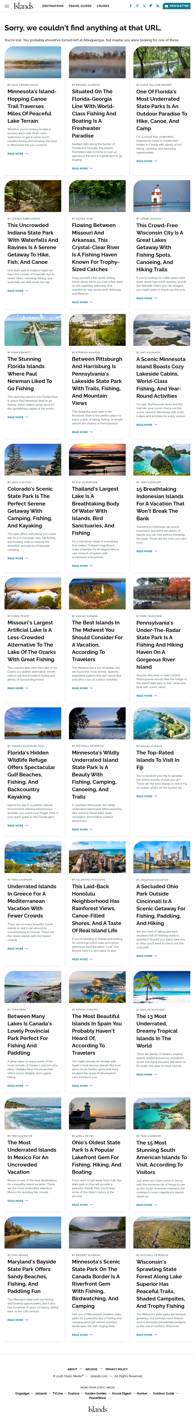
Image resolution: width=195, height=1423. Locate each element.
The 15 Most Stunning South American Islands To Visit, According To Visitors (161, 1157)
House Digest (121, 1393)
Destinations (52, 6)
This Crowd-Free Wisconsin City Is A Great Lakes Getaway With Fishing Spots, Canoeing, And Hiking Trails (159, 247)
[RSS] (158, 7)
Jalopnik (41, 1393)
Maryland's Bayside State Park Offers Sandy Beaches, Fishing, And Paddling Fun (32, 1276)
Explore (73, 1393)
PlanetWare (97, 1398)
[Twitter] (144, 7)
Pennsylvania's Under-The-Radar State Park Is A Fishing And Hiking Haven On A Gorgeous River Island (159, 645)
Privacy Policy (117, 1369)
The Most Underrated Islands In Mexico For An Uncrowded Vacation (32, 1157)
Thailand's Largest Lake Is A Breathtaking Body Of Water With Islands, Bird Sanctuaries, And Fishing (95, 511)
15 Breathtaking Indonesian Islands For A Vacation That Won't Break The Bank (160, 504)
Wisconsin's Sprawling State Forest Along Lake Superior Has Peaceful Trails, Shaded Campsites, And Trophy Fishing (160, 1284)
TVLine (58, 1393)
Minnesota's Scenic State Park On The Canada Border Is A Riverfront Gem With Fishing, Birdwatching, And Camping (96, 1284)
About (72, 1369)
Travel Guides (80, 6)
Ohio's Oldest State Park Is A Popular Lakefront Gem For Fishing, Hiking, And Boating (96, 1157)
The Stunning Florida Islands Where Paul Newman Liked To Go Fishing (30, 374)
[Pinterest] (137, 7)
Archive (91, 1369)
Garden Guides (96, 1393)
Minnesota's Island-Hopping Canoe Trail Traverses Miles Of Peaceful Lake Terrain (32, 106)
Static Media (73, 1376)
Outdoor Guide (163, 1393)
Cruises (103, 6)
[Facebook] (131, 7)
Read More (15, 153)
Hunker (142, 1393)
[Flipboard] (151, 7)
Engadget (22, 1393)
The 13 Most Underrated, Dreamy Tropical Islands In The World (157, 1031)
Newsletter (177, 6)
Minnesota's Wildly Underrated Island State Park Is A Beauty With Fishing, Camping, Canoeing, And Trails (95, 775)
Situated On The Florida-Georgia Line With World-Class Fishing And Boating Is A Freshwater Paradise (94, 113)
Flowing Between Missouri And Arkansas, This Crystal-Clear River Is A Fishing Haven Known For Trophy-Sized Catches (95, 247)
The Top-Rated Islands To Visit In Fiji (157, 760)
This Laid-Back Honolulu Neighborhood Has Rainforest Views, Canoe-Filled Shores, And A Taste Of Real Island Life (96, 908)
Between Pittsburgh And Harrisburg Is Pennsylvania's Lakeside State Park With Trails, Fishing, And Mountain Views (97, 381)
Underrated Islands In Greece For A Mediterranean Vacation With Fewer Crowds (32, 901)
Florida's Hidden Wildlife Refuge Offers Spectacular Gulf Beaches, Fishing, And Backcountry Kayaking (31, 775)
